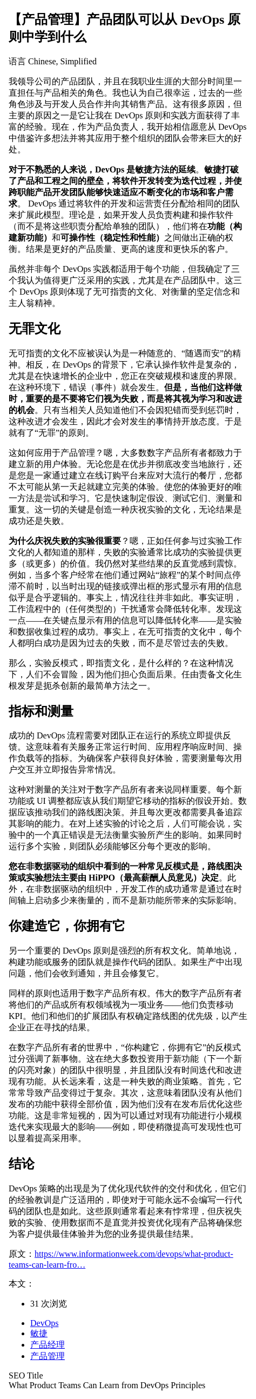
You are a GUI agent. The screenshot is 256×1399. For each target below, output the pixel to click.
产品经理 (47, 1344)
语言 (17, 61)
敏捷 (39, 1333)
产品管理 (47, 1356)
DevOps (44, 1323)
